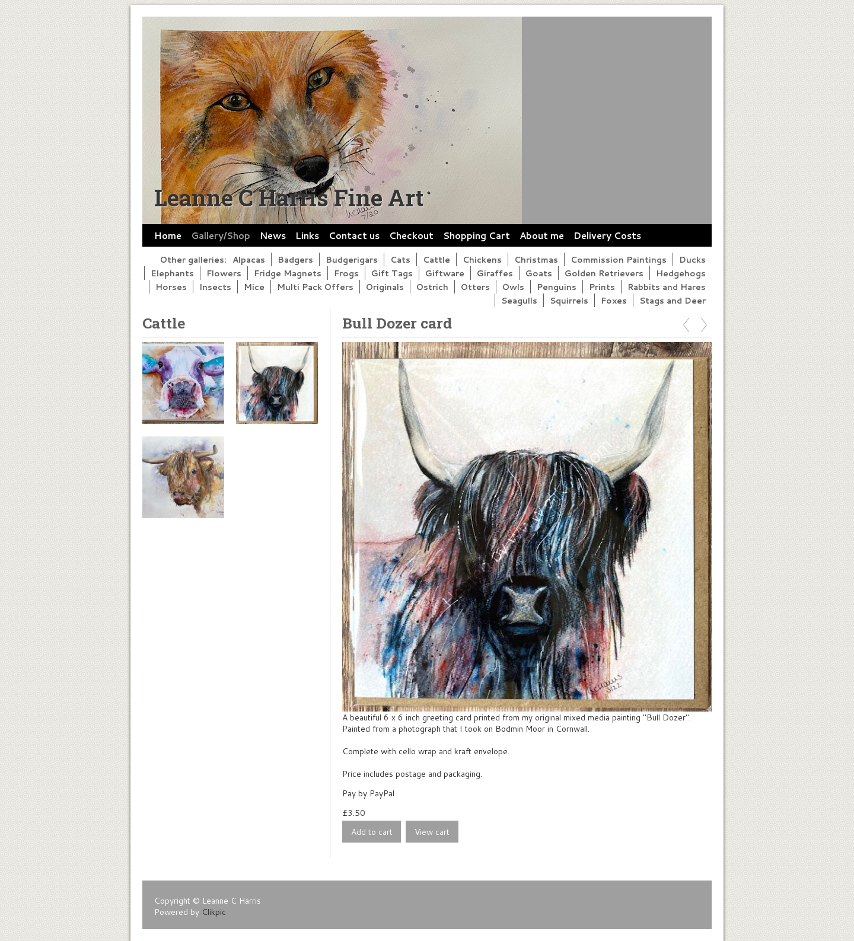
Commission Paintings (619, 259)
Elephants (172, 273)
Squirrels (569, 300)
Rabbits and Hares (666, 286)
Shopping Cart (476, 235)
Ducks (692, 259)
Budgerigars (352, 259)
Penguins (556, 286)
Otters (475, 286)
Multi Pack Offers (315, 286)
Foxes (614, 300)
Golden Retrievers (604, 273)
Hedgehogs (681, 273)
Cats (400, 259)
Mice (254, 286)
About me (542, 235)
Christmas (536, 259)
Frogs (346, 273)
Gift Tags (392, 273)
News (273, 235)
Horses (171, 286)
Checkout (411, 235)
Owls (513, 286)
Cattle (436, 259)
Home (167, 235)
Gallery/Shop (220, 235)
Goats (538, 273)
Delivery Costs (607, 235)
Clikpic (214, 911)
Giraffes (495, 273)
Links (307, 235)
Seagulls (519, 300)
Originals (385, 286)
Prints (602, 286)
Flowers (223, 273)
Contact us (354, 235)
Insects (215, 286)
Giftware (444, 273)
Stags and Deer (672, 300)
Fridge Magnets (287, 273)
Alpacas (248, 259)
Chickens (482, 259)
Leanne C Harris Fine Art (288, 197)
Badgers (295, 259)
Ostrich (432, 286)
